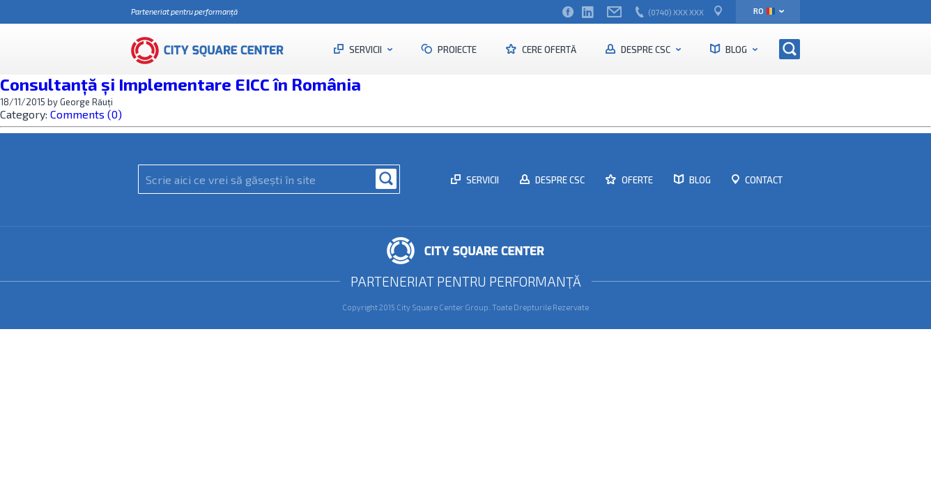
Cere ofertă (548, 49)
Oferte (636, 179)
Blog (736, 49)
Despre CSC (645, 49)
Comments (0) (86, 114)
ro (764, 10)
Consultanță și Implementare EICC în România (180, 84)
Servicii (365, 49)
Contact (763, 179)
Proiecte (456, 49)
